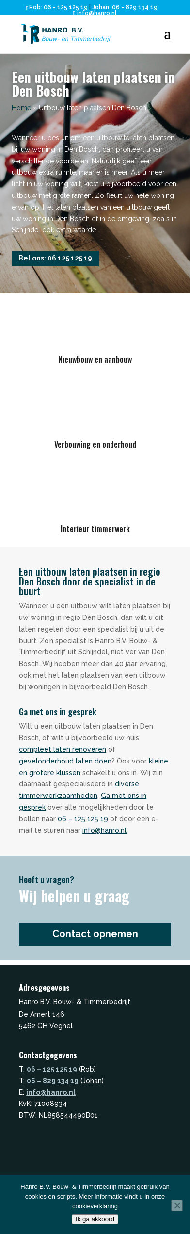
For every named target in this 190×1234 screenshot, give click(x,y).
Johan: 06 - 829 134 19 (125, 7)
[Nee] (177, 1205)
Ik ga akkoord (95, 1219)
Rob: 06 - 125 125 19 (58, 7)
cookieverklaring (95, 1206)
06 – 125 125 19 (83, 819)
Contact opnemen (95, 934)
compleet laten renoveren (62, 749)
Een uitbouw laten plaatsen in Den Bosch (93, 83)
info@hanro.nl (104, 830)
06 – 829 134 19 (53, 1081)
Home (21, 108)
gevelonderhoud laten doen (65, 761)
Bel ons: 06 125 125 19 (55, 258)
